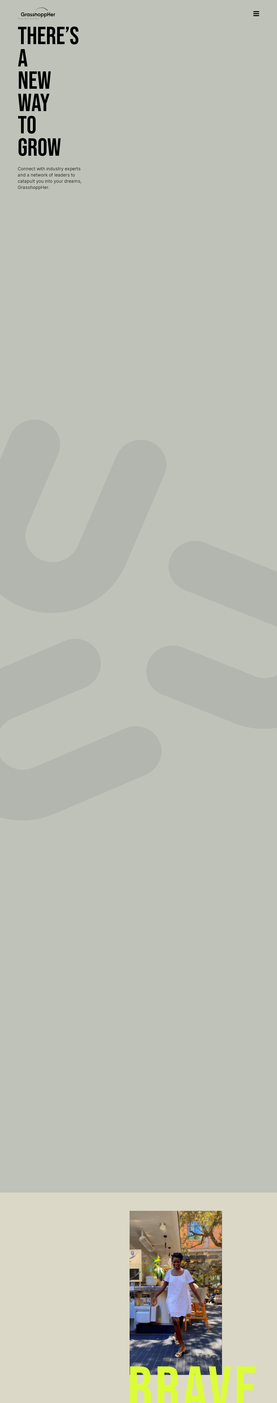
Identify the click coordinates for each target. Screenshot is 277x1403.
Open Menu (256, 13)
